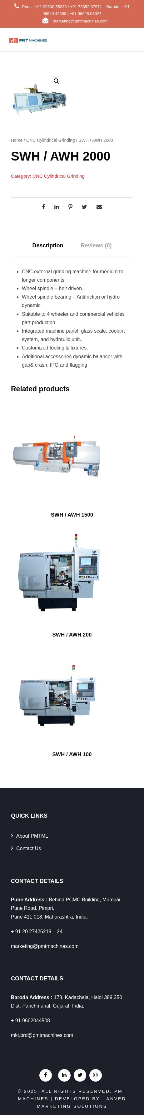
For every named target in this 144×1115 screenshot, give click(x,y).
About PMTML (32, 836)
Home (16, 140)
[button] (56, 81)
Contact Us (28, 848)
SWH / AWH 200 (72, 635)
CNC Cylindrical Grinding (50, 140)
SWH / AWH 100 (72, 754)
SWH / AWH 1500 (72, 515)
